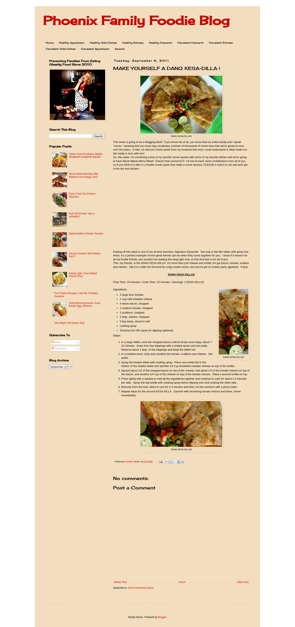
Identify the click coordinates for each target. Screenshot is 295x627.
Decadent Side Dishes (61, 48)
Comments (58, 348)
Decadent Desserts (191, 42)
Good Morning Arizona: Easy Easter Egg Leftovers (84, 304)
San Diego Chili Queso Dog (69, 322)
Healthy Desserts (160, 42)
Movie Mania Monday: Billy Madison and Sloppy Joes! (83, 175)
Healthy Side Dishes (103, 42)
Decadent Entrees (221, 42)
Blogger (162, 617)
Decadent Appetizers (95, 48)
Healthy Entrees (133, 42)
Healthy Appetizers (71, 42)
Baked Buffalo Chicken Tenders (86, 233)
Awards (120, 48)
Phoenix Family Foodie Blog (136, 20)
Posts (56, 342)
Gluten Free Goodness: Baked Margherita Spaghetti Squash (85, 155)
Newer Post (120, 582)
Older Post (242, 582)
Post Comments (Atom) (141, 587)
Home (49, 42)
